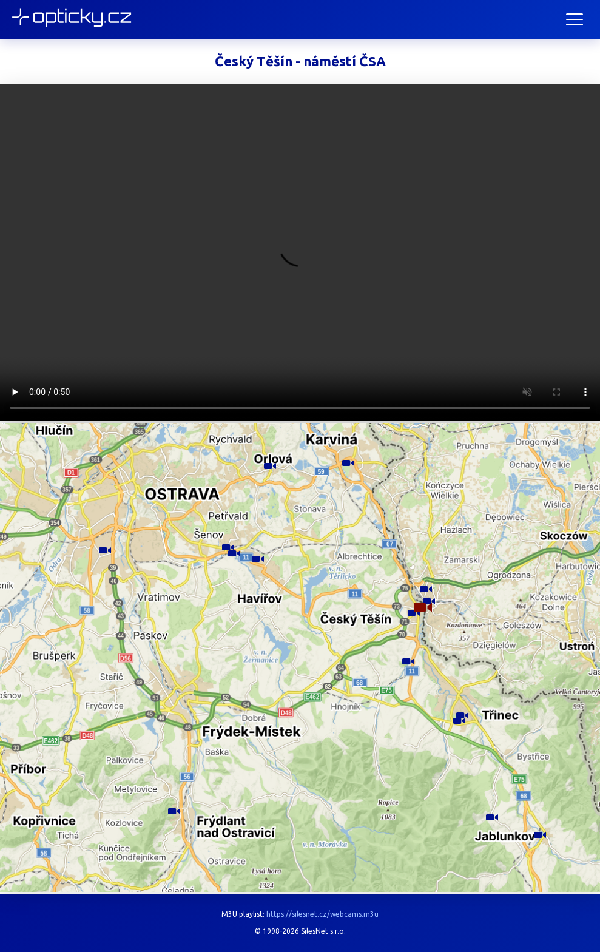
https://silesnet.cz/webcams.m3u (322, 914)
